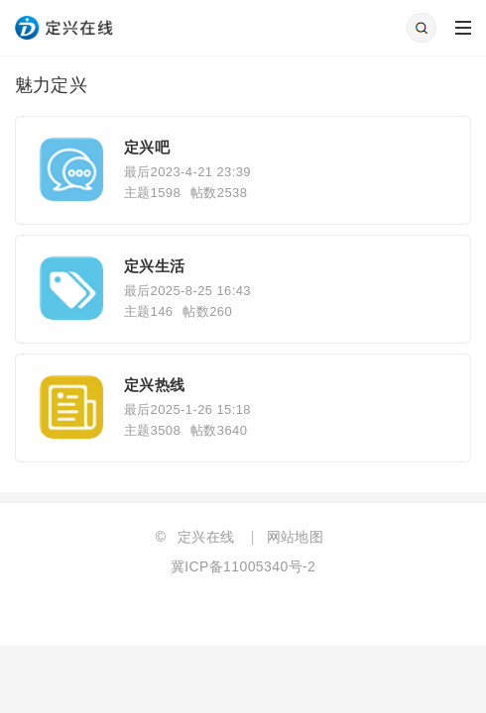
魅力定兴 (51, 85)
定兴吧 (147, 147)
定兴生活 (154, 265)
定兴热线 (154, 384)
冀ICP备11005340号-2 (243, 566)
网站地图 (295, 537)
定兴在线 (206, 537)
